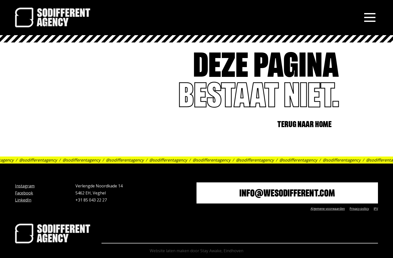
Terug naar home (306, 125)
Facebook (24, 193)
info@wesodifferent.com (287, 194)
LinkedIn (23, 200)
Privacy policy (359, 209)
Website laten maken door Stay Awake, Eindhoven (196, 250)
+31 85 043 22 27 (91, 200)
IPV (376, 209)
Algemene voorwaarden (328, 209)
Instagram (25, 186)
